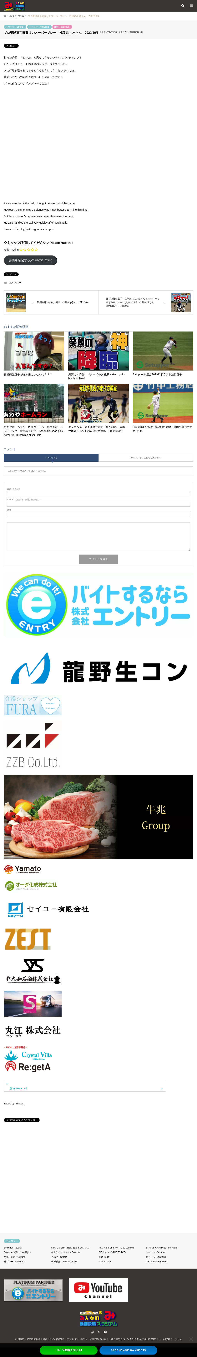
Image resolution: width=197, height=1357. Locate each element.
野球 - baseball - (62, 26)
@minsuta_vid (18, 1088)
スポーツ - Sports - (15, 26)
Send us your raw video (128, 1350)
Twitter (98, 1332)
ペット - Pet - (105, 1261)
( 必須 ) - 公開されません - (24, 500)
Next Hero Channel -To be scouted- (116, 1247)
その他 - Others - (59, 1257)
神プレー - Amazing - (39, 26)
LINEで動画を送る (68, 1350)
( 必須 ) (13, 489)
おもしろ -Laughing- (156, 1257)
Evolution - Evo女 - (13, 1247)
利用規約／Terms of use (27, 1339)
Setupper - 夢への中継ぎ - (17, 1252)
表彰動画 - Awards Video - (64, 1261)
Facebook (105, 1332)
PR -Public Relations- (157, 1261)
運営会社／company (53, 1339)
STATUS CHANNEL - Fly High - (162, 1247)
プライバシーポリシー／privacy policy (86, 1339)
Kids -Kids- (104, 1257)
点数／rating (11, 249)
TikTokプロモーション (170, 1339)
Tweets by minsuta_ (14, 1103)
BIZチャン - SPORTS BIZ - (112, 1252)
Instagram (92, 1332)
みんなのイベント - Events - (65, 1252)
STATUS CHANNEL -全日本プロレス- (70, 1247)
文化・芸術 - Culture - (15, 1257)
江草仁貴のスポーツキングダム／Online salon (132, 1339)
